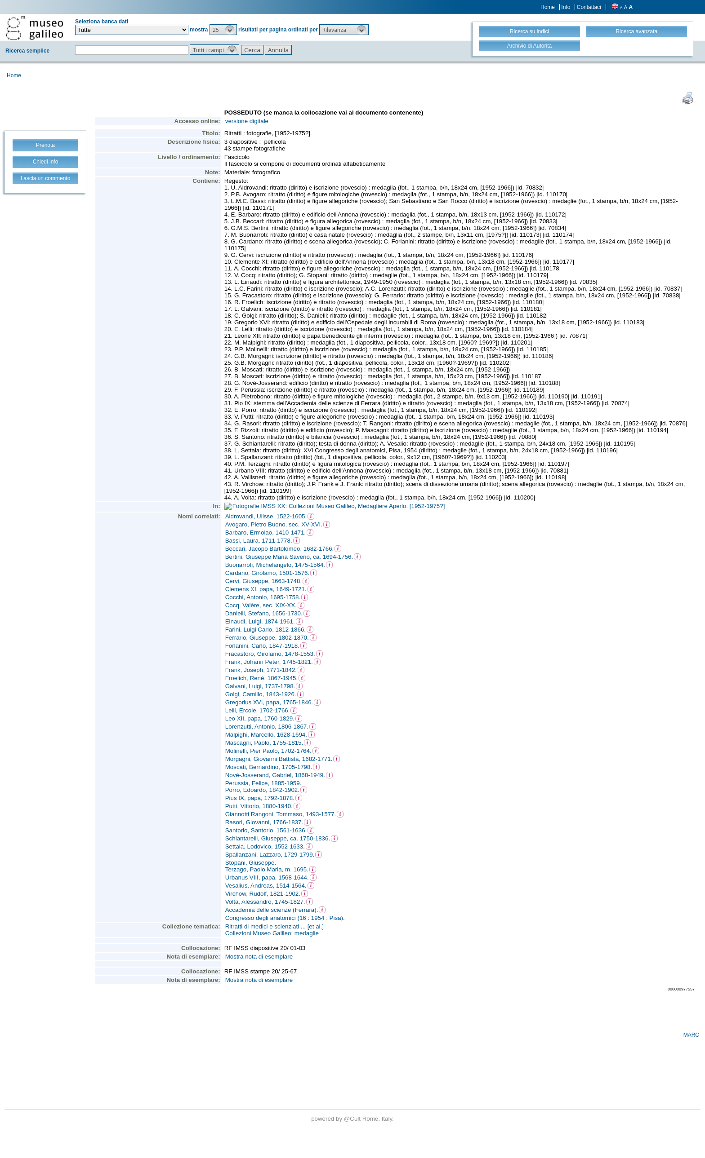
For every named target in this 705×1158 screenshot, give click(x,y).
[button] (223, 29)
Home (547, 7)
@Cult (353, 1118)
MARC (691, 1035)
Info (565, 7)
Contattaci (589, 7)
